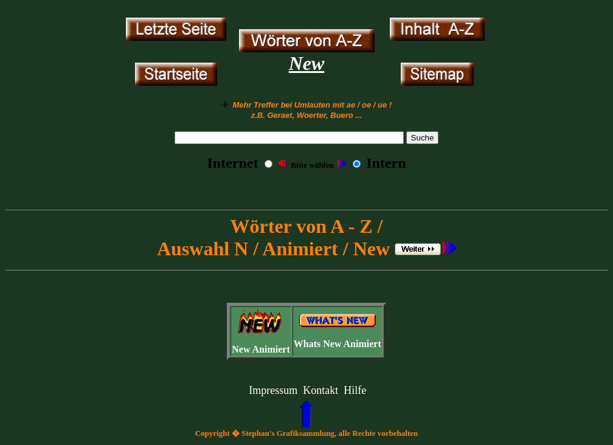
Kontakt (320, 390)
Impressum (273, 390)
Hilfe (355, 390)
